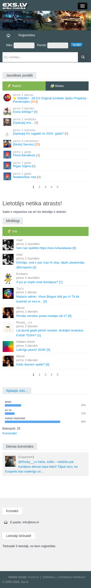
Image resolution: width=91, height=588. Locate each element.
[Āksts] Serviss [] (45, 143)
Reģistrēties (26, 35)
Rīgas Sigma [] (45, 165)
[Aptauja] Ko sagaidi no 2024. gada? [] (45, 132)
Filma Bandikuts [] (45, 154)
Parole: (52, 45)
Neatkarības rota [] (45, 176)
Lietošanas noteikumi (71, 577)
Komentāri (9, 433)
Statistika (48, 577)
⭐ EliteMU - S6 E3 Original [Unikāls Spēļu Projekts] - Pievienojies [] (45, 98)
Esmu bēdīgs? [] (45, 111)
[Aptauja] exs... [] (45, 121)
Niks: (20, 45)
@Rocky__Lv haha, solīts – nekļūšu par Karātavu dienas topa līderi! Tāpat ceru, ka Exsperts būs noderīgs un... (41, 464)
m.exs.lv (33, 577)
